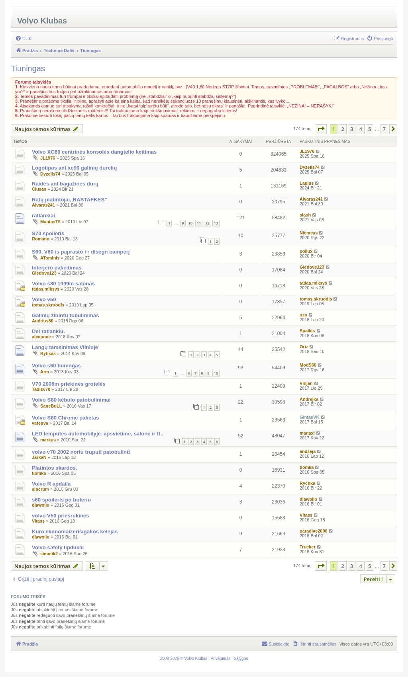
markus (48, 439)
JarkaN (39, 457)
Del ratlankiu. (48, 331)
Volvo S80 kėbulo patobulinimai (71, 400)
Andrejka (309, 399)
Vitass (38, 521)
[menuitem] (23, 38)
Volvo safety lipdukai (58, 547)
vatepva (40, 423)
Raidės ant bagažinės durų (65, 184)
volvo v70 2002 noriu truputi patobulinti (81, 452)
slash (305, 215)
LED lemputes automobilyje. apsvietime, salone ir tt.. (97, 434)
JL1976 (47, 158)
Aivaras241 (43, 205)
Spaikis (307, 330)
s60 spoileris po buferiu (61, 500)
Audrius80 (42, 320)
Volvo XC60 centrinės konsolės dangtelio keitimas (94, 152)
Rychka (307, 483)
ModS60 (308, 365)
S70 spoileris (48, 233)
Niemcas (309, 232)
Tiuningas (28, 68)
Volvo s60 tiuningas (56, 366)
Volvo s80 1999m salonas (63, 284)
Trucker (308, 546)
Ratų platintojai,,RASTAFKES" (69, 200)
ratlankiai (43, 216)
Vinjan (306, 383)
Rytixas (48, 353)
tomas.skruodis (48, 304)
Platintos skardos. (54, 468)
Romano (40, 238)
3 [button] (351, 129)
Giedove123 (44, 273)
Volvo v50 (44, 299)
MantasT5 (50, 221)
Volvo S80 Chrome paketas (65, 418)
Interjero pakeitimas (57, 268)
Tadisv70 (41, 389)
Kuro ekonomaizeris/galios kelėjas (75, 532)
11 (199, 223)
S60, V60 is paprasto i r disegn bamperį (81, 252)
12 (207, 223)
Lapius (307, 183)
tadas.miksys (45, 289)
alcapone (41, 336)
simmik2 (49, 553)
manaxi (307, 433)
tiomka (39, 473)
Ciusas (39, 189)
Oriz (304, 346)
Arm (44, 371)
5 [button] (369, 129)
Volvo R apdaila (51, 484)
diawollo (40, 505)
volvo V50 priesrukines (60, 516)
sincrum (40, 489)
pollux (306, 251)
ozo (303, 314)
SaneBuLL (51, 406)
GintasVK (310, 417)
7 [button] (384, 129)
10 (190, 223)
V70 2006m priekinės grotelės (69, 384)
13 (216, 223)
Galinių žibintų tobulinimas (65, 315)
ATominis (49, 258)
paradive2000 (314, 531)
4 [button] (360, 129)
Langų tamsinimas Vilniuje (65, 347)
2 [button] (342, 129)
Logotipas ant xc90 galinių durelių (74, 168)
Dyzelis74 (50, 174)
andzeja (308, 451)
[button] (321, 129)
